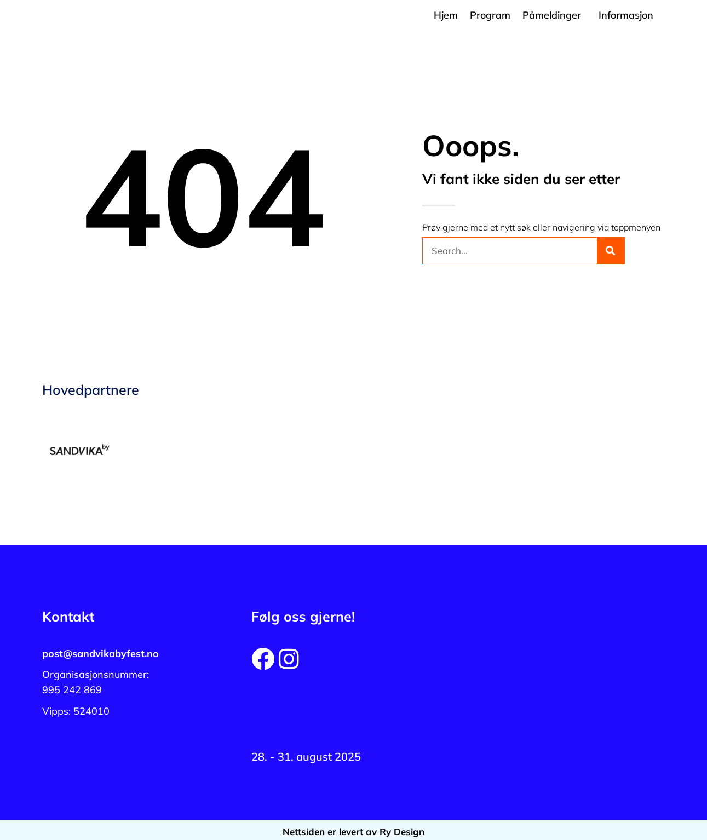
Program (490, 15)
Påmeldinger (551, 15)
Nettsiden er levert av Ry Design (353, 831)
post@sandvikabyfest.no (100, 653)
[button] (554, 15)
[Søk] (610, 251)
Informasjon (626, 15)
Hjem (446, 15)
